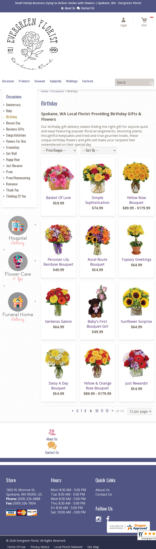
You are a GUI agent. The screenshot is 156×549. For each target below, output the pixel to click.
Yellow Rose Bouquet (136, 200)
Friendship (12, 147)
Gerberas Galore (58, 321)
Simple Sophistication (97, 200)
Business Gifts (15, 129)
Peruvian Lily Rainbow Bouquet (58, 262)
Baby (9, 110)
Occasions (57, 91)
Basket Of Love (58, 197)
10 (96, 410)
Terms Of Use (16, 547)
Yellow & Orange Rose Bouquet (97, 385)
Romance (11, 184)
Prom (9, 171)
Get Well (11, 153)
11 (102, 410)
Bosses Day (13, 123)
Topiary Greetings (136, 259)
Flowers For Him (16, 141)
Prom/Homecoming (18, 177)
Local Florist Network (68, 547)
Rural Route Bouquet (97, 262)
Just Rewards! (136, 383)
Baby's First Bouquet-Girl (97, 324)
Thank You (12, 190)
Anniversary (13, 104)
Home (44, 91)
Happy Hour (13, 159)
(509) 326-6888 (29, 499)
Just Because (14, 165)
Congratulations (16, 135)
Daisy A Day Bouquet (58, 385)
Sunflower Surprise (136, 321)
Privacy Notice (39, 547)
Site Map (93, 547)
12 (107, 410)
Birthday (11, 116)
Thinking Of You (16, 196)
